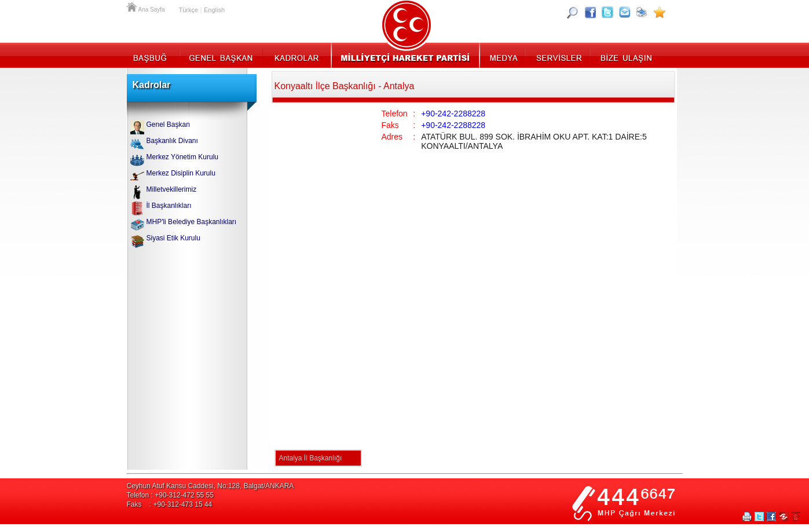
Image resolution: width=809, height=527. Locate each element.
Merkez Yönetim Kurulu (183, 157)
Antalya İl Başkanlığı (310, 458)
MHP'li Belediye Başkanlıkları (192, 222)
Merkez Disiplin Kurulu (181, 173)
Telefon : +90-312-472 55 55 (170, 495)
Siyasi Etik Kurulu (173, 238)
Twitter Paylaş (759, 516)
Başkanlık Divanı (172, 141)
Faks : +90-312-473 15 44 (170, 504)
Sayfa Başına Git (795, 516)
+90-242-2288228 (453, 113)
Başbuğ (153, 55)
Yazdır (747, 516)
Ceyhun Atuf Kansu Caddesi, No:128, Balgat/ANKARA (210, 486)
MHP (405, 55)
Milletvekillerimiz (172, 189)
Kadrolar (296, 55)
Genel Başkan (221, 55)
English (214, 9)
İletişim (625, 55)
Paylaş (783, 516)
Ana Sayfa (132, 6)
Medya (503, 55)
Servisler (558, 55)
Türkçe (189, 9)
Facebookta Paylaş (771, 516)
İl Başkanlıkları (169, 206)
